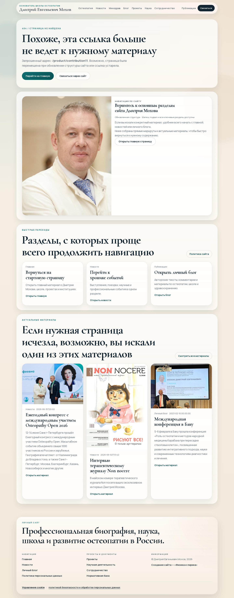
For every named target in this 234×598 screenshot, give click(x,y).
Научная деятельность (101, 564)
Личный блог (30, 570)
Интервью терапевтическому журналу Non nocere (110, 469)
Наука (148, 8)
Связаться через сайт (72, 75)
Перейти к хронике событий (106, 278)
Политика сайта (199, 257)
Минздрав (114, 8)
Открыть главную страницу (135, 145)
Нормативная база (98, 575)
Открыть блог (162, 298)
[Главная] (45, 8)
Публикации (189, 8)
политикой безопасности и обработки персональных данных (84, 587)
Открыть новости (100, 304)
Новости (101, 8)
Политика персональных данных (42, 575)
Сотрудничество (164, 8)
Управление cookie (33, 587)
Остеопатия (85, 8)
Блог (126, 8)
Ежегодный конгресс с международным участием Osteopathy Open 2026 (51, 424)
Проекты (137, 8)
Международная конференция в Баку (173, 425)
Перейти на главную (38, 75)
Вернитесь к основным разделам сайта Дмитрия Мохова (145, 111)
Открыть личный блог (175, 276)
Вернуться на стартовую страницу (45, 278)
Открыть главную (36, 299)
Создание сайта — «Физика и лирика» (174, 565)
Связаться (206, 8)
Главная (27, 559)
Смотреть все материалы (193, 359)
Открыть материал (37, 478)
